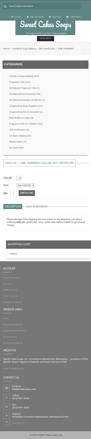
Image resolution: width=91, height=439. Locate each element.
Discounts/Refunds (12, 324)
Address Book (9, 289)
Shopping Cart (19, 244)
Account (6, 283)
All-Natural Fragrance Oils (24, 88)
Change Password (11, 302)
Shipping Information (13, 330)
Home (6, 48)
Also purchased (37, 206)
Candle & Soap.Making (24, 48)
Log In (16, 16)
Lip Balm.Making (20, 135)
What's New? (17, 141)
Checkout (73, 16)
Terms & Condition (12, 343)
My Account (35, 16)
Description (13, 206)
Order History (9, 296)
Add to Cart (26, 192)
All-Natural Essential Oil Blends (27, 100)
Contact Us (17, 423)
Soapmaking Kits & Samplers (26, 112)
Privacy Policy (9, 337)
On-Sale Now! (16, 147)
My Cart (55, 16)
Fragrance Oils (20, 82)
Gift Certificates (46, 48)
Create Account (10, 277)
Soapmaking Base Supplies (25, 106)
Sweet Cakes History (13, 368)
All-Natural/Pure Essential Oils (24, 94)
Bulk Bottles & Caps (21, 118)
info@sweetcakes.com (23, 388)
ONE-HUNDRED (66, 48)
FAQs (4, 318)
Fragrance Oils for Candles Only (25, 124)
